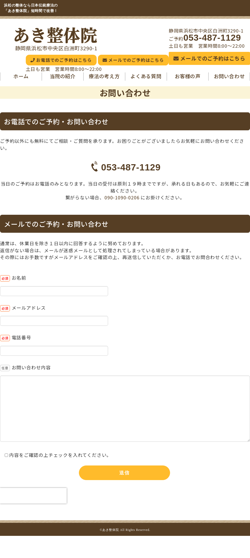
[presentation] (33, 498)
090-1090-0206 (122, 200)
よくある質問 (145, 78)
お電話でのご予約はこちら (46, 61)
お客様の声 (188, 78)
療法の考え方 (104, 78)
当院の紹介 (63, 78)
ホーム (20, 78)
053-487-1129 (212, 37)
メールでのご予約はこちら (209, 58)
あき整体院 (55, 34)
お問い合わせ (229, 78)
